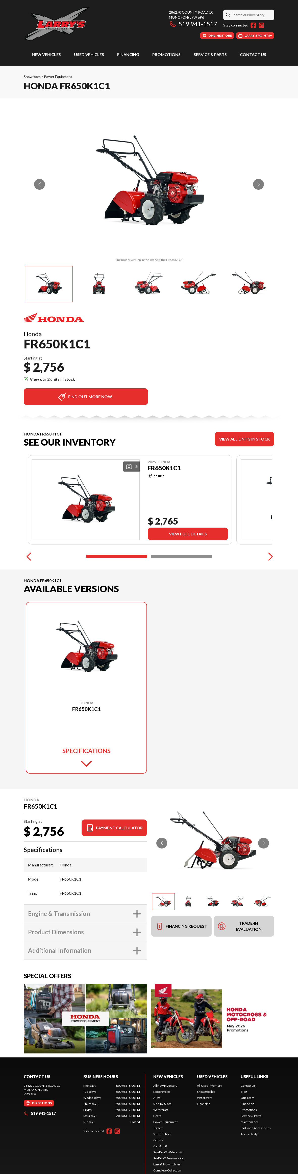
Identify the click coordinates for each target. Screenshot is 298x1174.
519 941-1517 (193, 24)
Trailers (158, 1128)
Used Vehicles (89, 54)
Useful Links (254, 1076)
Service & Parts (210, 54)
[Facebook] (253, 25)
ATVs (156, 1098)
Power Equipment (58, 76)
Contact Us (253, 54)
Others (158, 1140)
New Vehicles (46, 54)
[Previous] (29, 556)
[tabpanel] (111, 1104)
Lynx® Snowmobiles (167, 1164)
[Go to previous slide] (39, 184)
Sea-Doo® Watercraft (167, 1152)
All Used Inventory (209, 1085)
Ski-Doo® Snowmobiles (169, 1158)
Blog (244, 1092)
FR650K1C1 (164, 468)
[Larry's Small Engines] (87, 24)
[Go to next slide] (258, 184)
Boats (157, 1116)
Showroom (32, 76)
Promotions (166, 54)
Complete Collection (167, 1170)
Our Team (247, 1098)
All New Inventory (165, 1085)
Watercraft (160, 1110)
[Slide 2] (181, 556)
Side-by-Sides (162, 1104)
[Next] (269, 556)
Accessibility (249, 1134)
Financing (128, 54)
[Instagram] (261, 25)
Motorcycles (161, 1092)
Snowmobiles (162, 1134)
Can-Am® (160, 1146)
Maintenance (250, 1122)
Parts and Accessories (256, 1128)
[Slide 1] (116, 556)
